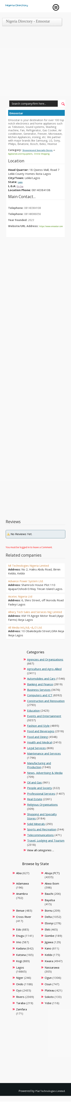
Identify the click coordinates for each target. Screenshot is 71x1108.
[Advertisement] (35, 64)
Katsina (21, 961)
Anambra (22, 900)
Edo (18, 936)
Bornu (48, 917)
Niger (19, 984)
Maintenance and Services (44, 760)
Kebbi (48, 961)
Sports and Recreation (41, 836)
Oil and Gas (34, 789)
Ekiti (47, 936)
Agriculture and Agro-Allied (44, 675)
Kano (48, 955)
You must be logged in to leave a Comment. (29, 550)
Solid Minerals (36, 830)
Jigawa (49, 949)
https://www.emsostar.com (24, 229)
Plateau (50, 997)
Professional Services (41, 800)
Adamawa (22, 890)
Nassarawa (52, 974)
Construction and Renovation (46, 707)
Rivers (20, 1003)
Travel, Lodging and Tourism (45, 847)
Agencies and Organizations (45, 666)
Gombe (49, 942)
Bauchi (49, 900)
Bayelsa (50, 907)
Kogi (19, 967)
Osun (48, 991)
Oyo (19, 997)
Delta (48, 923)
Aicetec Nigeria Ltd (23, 599)
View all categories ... (40, 857)
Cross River (23, 923)
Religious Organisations (42, 811)
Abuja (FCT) (52, 880)
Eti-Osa (22, 186)
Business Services (39, 696)
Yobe (48, 1010)
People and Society (39, 794)
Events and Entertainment (44, 722)
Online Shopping (52, 153)
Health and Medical (39, 749)
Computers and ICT (39, 702)
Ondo (19, 991)
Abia (19, 880)
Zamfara (21, 1016)
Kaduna (21, 955)
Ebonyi (49, 929)
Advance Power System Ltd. (30, 583)
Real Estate (34, 806)
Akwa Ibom (52, 890)
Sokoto (49, 1003)
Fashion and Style (38, 732)
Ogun (48, 984)
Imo (18, 949)
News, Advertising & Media (44, 779)
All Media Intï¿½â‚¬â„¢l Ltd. (30, 633)
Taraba (20, 1010)
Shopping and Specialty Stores (40, 150)
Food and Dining (37, 743)
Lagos (22, 181)
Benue (20, 917)
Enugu (20, 942)
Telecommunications (40, 841)
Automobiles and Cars (41, 685)
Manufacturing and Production (39, 772)
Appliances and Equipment (24, 153)
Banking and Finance (40, 690)
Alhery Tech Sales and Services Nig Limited (36, 616)
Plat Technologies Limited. (48, 1097)
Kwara (49, 967)
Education (33, 717)
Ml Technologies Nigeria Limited (34, 568)
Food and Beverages (40, 738)
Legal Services (36, 754)
